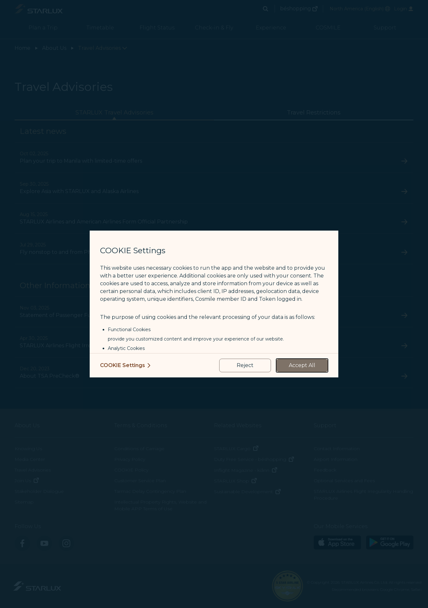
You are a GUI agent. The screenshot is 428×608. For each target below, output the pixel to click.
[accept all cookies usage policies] (302, 365)
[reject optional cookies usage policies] (245, 365)
